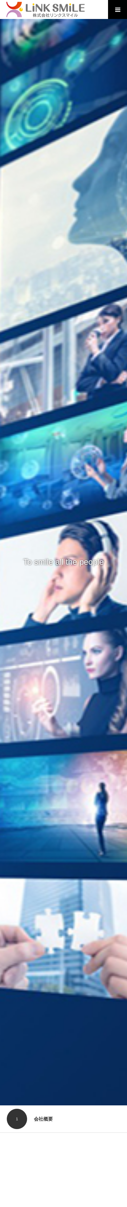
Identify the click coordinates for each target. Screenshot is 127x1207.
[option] (63, 562)
